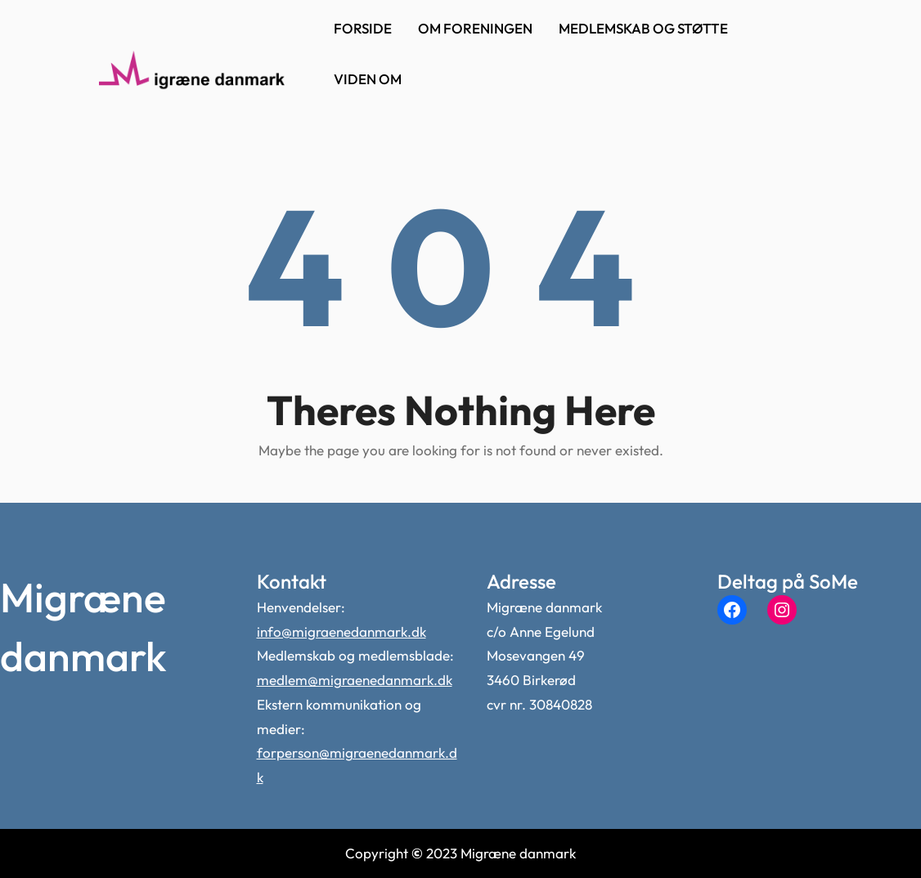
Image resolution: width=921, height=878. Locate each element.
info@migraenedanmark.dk (341, 631)
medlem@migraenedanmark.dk (354, 679)
